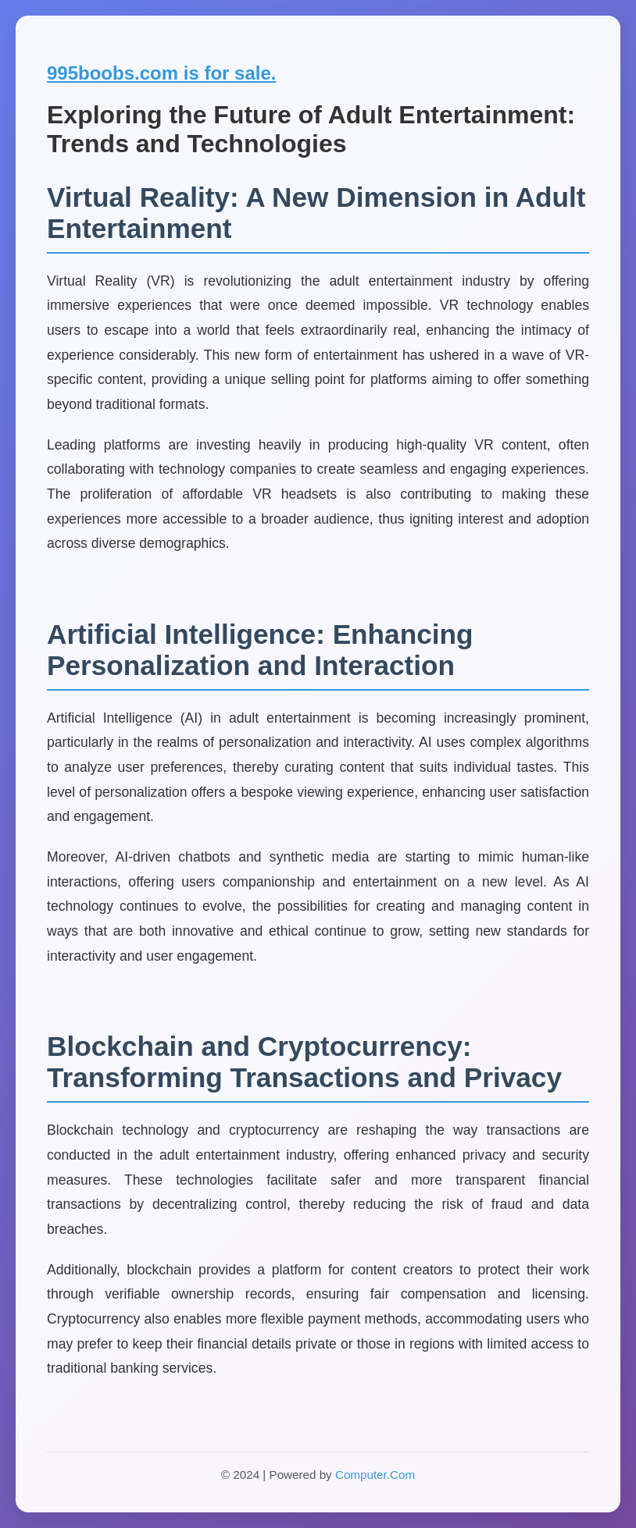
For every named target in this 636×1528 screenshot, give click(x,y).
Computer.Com (375, 1474)
